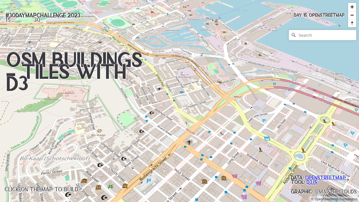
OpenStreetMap (325, 178)
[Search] (322, 35)
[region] (179, 101)
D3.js (312, 182)
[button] (319, 15)
